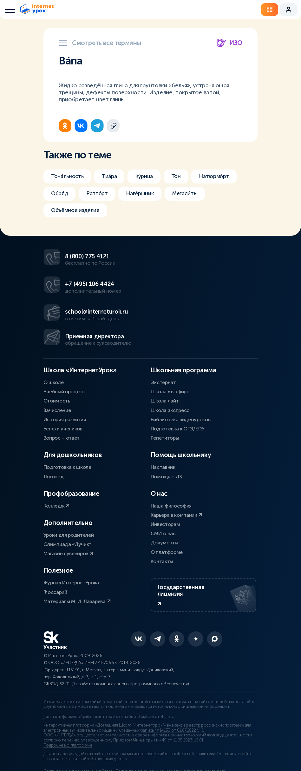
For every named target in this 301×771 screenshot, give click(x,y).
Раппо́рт (99, 194)
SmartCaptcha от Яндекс (151, 677)
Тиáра (113, 176)
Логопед (53, 428)
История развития (64, 371)
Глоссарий (55, 543)
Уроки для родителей (68, 486)
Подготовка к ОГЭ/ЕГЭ (177, 380)
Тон (182, 176)
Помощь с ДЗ (166, 428)
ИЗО (229, 43)
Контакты (162, 512)
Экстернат (163, 333)
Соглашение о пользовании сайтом (77, 731)
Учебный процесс (64, 343)
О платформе (167, 503)
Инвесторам (165, 475)
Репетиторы (165, 389)
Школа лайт (165, 352)
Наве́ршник (145, 194)
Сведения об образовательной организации (85, 739)
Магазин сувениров (68, 505)
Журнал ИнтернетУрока (71, 534)
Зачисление (57, 361)
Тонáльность (68, 176)
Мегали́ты (191, 194)
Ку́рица (149, 176)
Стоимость (56, 352)
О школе (53, 333)
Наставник (163, 418)
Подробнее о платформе (67, 705)
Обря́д (60, 194)
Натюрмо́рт (222, 176)
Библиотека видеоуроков (181, 371)
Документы (164, 494)
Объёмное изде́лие (77, 212)
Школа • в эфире (170, 343)
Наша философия (171, 457)
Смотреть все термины (100, 42)
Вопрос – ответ (61, 389)
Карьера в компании (176, 466)
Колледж (56, 457)
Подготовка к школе (67, 418)
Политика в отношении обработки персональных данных (174, 731)
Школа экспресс (170, 361)
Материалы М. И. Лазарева (77, 552)
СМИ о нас (163, 485)
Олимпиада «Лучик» (67, 495)
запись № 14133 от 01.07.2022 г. (170, 690)
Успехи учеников (62, 380)
